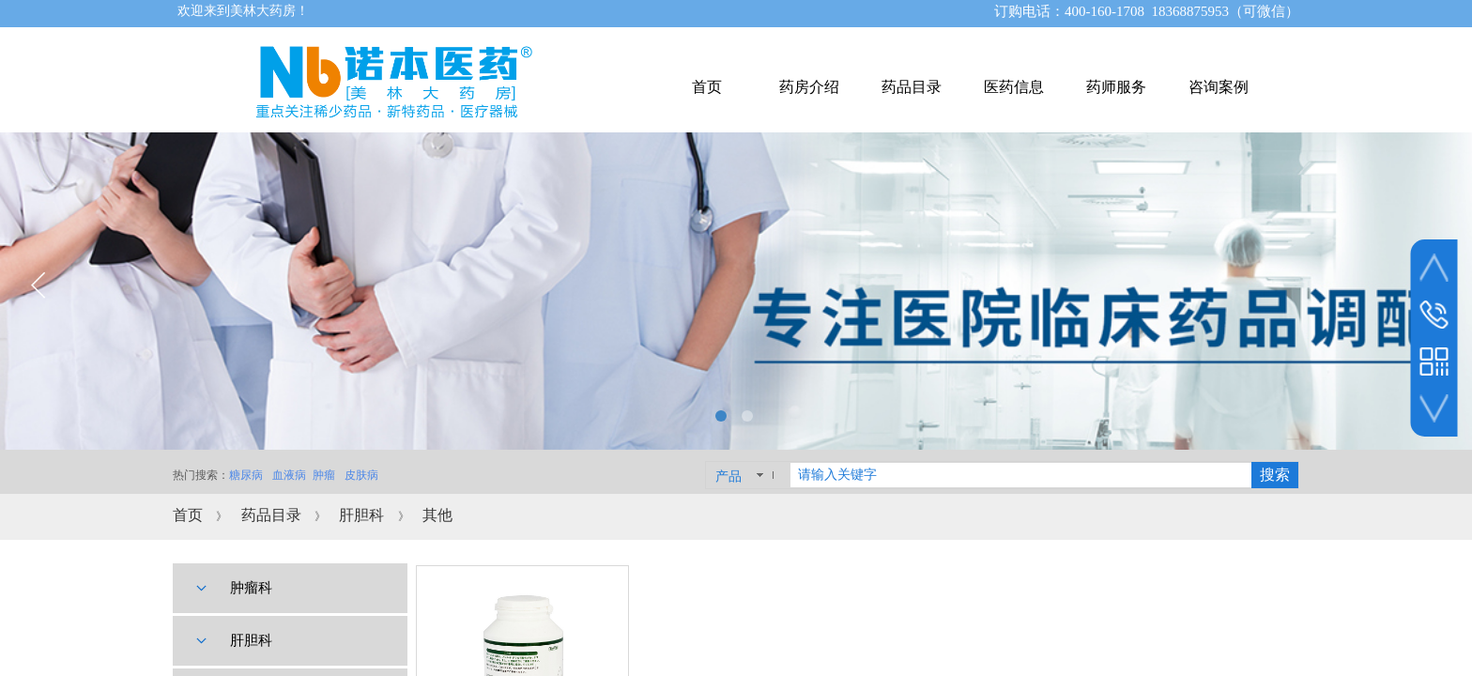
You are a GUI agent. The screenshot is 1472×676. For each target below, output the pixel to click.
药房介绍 (809, 87)
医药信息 (1014, 87)
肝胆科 (361, 515)
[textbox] (1020, 475)
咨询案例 (1218, 87)
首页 (188, 515)
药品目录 (271, 515)
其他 (437, 515)
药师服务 (1116, 87)
